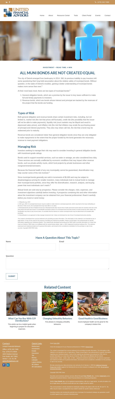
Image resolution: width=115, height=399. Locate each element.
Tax (33, 355)
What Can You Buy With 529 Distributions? (22, 319)
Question (10, 256)
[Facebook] (9, 2)
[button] (52, 13)
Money (34, 358)
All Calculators (37, 367)
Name (8, 242)
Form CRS (56, 343)
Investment (35, 349)
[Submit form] (12, 276)
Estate (34, 351)
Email (61, 242)
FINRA (101, 376)
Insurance (35, 353)
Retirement (35, 346)
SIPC (105, 376)
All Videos (35, 364)
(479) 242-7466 (102, 2)
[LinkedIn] (6, 2)
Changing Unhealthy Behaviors (57, 318)
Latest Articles (37, 362)
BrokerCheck (89, 346)
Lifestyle (35, 360)
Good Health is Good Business (93, 318)
